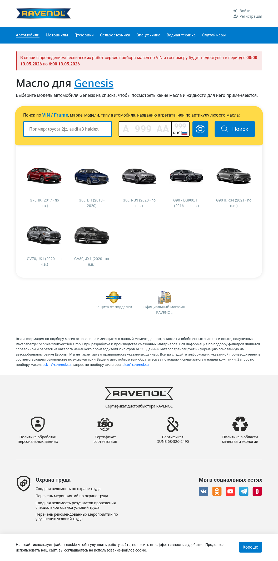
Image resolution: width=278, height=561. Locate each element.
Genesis (93, 83)
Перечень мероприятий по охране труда (72, 496)
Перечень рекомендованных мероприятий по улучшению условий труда (77, 516)
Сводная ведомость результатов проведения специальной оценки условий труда (76, 505)
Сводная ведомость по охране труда (68, 489)
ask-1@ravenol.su (57, 364)
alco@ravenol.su (135, 364)
